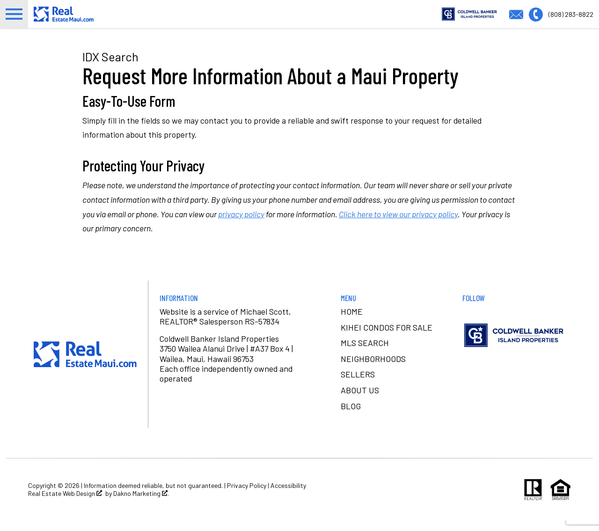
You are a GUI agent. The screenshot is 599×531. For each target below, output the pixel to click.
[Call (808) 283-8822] (561, 18)
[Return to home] (85, 364)
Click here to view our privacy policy (398, 224)
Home (352, 322)
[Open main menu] (14, 19)
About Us (360, 400)
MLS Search (365, 353)
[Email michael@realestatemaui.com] (519, 18)
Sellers (358, 384)
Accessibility (288, 495)
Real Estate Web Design (65, 503)
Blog (351, 416)
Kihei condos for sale (386, 337)
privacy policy (241, 224)
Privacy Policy (246, 495)
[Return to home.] (85, 19)
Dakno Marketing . (141, 503)
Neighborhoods (373, 368)
